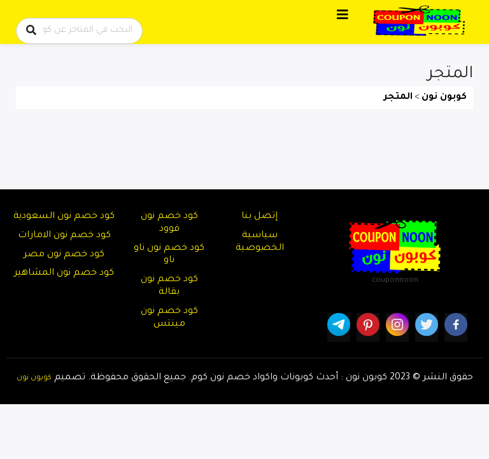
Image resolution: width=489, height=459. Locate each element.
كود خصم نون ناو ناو (169, 255)
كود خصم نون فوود (169, 223)
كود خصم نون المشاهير (64, 273)
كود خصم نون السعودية (64, 217)
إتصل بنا (259, 217)
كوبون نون (34, 378)
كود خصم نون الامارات (64, 236)
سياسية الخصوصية (260, 242)
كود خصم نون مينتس (169, 318)
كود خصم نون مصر (64, 255)
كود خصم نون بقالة (169, 286)
